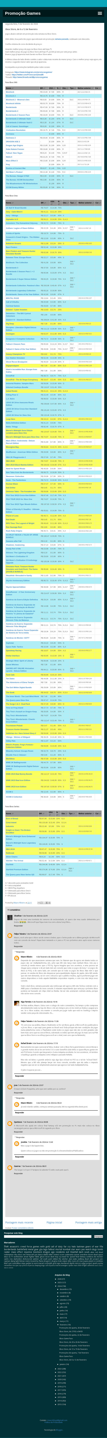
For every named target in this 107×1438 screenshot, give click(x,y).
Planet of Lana (12, 516)
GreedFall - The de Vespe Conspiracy (22, 380)
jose (15, 1085)
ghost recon (45, 1257)
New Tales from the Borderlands (20, 472)
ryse (10, 1263)
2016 (60, 1394)
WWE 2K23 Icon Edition (16, 787)
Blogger (59, 1430)
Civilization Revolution (15, 130)
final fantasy (81, 1257)
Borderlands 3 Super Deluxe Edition (21, 279)
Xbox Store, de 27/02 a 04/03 (71, 1331)
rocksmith (48, 1263)
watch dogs (91, 1249)
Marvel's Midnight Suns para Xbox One (22, 437)
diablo (45, 1255)
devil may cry (55, 1257)
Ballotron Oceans (13, 243)
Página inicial (54, 1222)
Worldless (10, 759)
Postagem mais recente (19, 1222)
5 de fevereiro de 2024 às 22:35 (35, 916)
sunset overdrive (80, 1255)
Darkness (10, 134)
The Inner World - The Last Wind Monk (22, 696)
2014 (60, 1401)
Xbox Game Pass (66, 1338)
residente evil (62, 1252)
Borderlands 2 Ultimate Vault (18, 119)
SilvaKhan (18, 916)
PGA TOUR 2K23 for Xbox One (19, 499)
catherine (90, 1265)
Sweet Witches (12, 665)
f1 (12, 1257)
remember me (9, 1265)
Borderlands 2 (12, 111)
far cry (67, 1246)
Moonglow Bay (12, 447)
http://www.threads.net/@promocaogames (30, 77)
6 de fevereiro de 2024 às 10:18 (44, 1002)
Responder (18, 926)
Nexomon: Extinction (15, 476)
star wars (76, 1249)
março (62, 1321)
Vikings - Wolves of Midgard (18, 737)
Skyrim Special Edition (15, 587)
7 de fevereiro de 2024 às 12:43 (40, 1142)
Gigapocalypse (12, 366)
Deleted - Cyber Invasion (16, 310)
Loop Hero (10, 419)
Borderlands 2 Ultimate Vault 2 (19, 122)
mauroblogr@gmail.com (57, 1420)
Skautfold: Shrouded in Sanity (19, 575)
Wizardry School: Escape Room (19, 751)
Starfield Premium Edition (17, 869)
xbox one (22, 1255)
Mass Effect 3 (12, 161)
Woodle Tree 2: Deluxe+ (16, 755)
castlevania (69, 1255)
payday (100, 1263)
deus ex (7, 1257)
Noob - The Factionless (16, 480)
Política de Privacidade (54, 1422)
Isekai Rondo (11, 391)
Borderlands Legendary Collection (21, 291)
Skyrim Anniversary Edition (18, 580)
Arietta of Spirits (13, 233)
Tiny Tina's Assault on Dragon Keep (21, 712)
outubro (63, 1296)
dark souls (84, 1252)
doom (90, 1255)
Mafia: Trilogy (12, 427)
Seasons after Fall (13, 541)
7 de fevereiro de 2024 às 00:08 (35, 1122)
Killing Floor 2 (12, 395)
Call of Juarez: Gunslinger (17, 126)
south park (47, 1259)
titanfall (74, 1252)
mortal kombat (62, 1249)
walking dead (83, 1259)
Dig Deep (10, 324)
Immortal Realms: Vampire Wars (20, 383)
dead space (98, 1255)
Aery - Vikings (12, 215)
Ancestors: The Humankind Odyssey (22, 223)
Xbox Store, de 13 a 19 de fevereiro (73, 1349)
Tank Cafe (10, 675)
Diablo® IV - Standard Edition (18, 320)
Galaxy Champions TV (15, 354)
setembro (64, 1300)
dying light (15, 1261)
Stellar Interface (13, 656)
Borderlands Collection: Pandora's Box (23, 285)
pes (83, 1249)
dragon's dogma (50, 1261)
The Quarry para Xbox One (17, 700)
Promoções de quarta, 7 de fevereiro (74, 1353)
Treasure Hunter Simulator (17, 729)
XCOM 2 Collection (14, 797)
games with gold (41, 1246)
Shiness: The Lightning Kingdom (20, 553)
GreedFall (10, 376)
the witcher (63, 1259)
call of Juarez (50, 1265)
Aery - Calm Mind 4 (14, 212)
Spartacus (18, 1122)
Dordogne (10, 334)
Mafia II (9, 157)
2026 (60, 1279)
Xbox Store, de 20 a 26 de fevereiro (73, 1342)
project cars (98, 1259)
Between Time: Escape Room (18, 257)
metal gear (33, 1249)
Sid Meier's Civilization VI (17, 556)
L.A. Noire (10, 399)
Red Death (10, 519)
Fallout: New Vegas (14, 153)
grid (54, 1263)
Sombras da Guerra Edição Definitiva (22, 600)
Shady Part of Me (13, 549)
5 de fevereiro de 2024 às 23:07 (39, 934)
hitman (22, 1261)
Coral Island (11, 822)
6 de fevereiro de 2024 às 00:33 (49, 957)
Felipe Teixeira (20, 934)
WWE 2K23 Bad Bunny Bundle (19, 774)
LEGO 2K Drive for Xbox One (18, 415)
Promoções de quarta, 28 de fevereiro (74, 1328)
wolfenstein (18, 1257)
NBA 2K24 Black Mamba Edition (19, 465)
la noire (35, 1263)
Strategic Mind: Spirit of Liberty (19, 661)
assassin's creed (18, 1246)
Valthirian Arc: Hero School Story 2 (21, 733)
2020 (60, 1379)
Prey (8, 164)
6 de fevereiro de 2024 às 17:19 (45, 1043)
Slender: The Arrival (14, 861)
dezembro (64, 1289)
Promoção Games (23, 13)
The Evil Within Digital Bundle (19, 687)
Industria (10, 826)
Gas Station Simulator (15, 358)
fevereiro (64, 1325)
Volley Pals (10, 741)
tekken (55, 1259)
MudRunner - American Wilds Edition (22, 452)
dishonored (27, 1259)
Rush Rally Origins (14, 531)
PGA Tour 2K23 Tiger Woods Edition (21, 504)
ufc (77, 1261)
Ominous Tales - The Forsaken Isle (21, 491)
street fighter (29, 1257)
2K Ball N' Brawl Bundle (16, 208)
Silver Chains (11, 857)
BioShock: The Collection (17, 262)
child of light (82, 1265)
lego (45, 1249)
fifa (101, 1246)
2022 (60, 1372)
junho (62, 1311)
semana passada (61, 39)
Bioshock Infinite (13, 103)
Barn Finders (11, 247)
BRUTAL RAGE (12, 298)
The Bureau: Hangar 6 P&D (17, 176)
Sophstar (10, 643)
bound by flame (37, 1261)
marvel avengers (61, 1265)
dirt (91, 1259)
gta (40, 1249)
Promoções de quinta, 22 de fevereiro (74, 1335)
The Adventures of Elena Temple (20, 682)
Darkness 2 (11, 138)
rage (58, 1263)
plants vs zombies (96, 1261)
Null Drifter (10, 488)
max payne (83, 1261)
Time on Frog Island (14, 708)
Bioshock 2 (11, 96)
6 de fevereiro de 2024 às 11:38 (45, 1021)
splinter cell (37, 1259)
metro (27, 1261)
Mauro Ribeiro (26, 957)
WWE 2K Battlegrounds (16, 762)
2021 (60, 1376)
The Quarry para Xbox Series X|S (20, 875)
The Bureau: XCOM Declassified (20, 180)
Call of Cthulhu (12, 302)
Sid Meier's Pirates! (14, 172)
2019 (60, 1383)
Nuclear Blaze (12, 484)
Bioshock (10, 92)
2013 (60, 1404)
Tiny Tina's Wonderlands (16, 715)
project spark (91, 1263)
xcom (62, 1255)
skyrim (72, 1263)
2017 (60, 1390)
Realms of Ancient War (16, 168)
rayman (7, 1261)
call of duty (57, 1246)
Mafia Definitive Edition (16, 423)
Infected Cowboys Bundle (17, 387)
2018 (60, 1387)
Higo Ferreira (26, 1002)
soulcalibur (16, 1263)
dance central (8, 1268)
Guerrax (17, 1166)
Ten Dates (10, 679)
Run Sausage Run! (14, 527)
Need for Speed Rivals (15, 469)
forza (29, 1246)
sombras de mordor (94, 1257)
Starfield (9, 864)
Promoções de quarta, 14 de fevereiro (74, 1346)
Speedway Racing (13, 650)
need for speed (68, 1257)
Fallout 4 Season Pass (15, 344)
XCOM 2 (9, 792)
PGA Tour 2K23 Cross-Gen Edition (21, 495)
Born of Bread (12, 819)
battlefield (22, 1249)
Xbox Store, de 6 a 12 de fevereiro (73, 1360)
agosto (63, 1303)
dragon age (49, 1252)
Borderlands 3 (12, 268)
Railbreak (10, 853)
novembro (64, 1293)
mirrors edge (80, 1263)
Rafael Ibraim (26, 1043)
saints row (8, 1259)
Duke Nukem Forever (15, 149)
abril (62, 1318)
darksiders (18, 1259)
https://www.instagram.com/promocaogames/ (33, 72)
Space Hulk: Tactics (14, 647)
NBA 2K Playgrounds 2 (16, 457)
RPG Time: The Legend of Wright (20, 523)
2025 (60, 1282)
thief (6, 1263)
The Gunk (10, 692)
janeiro (63, 1364)
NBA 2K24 (10, 461)
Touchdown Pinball (14, 726)
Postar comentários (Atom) (22, 1228)
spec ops (18, 1265)
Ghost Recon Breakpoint (16, 362)
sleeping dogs (39, 1265)
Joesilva (24, 1142)
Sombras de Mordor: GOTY (17, 638)
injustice (28, 1252)
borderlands (10, 1249)
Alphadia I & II (12, 219)
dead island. (99, 1265)
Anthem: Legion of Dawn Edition (20, 228)
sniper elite (66, 1261)
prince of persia (28, 1265)
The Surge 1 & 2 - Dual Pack (18, 704)
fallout (51, 1249)
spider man (72, 1265)
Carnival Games (13, 306)
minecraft (30, 1255)
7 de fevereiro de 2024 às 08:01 (34, 1166)
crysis (74, 1261)
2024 (60, 1286)
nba (15, 1255)
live (6, 1246)
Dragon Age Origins (14, 145)
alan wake (73, 1259)
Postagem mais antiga (88, 1222)
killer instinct (54, 1255)
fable (37, 1257)
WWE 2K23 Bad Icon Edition (18, 780)
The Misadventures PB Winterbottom (22, 184)
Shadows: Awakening (15, 545)
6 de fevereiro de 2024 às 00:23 (49, 1103)
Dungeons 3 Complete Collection (20, 339)
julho (62, 1307)
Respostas (20, 952)
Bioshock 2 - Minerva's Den (18, 100)
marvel (41, 1263)
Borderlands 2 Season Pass (18, 115)
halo (74, 1246)
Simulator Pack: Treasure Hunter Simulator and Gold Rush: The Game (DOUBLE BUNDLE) (22, 569)
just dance (39, 1255)
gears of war (92, 1246)
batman (80, 1246)
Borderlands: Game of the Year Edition (22, 294)
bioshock (37, 1252)
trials (60, 1261)
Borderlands (11, 107)
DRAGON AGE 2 (13, 142)
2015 (60, 1397)
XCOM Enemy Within (15, 187)
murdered (65, 1263)
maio (62, 1314)
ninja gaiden (26, 1263)
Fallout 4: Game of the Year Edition (21, 349)
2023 (60, 1369)
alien (92, 1252)
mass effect (17, 1252)
